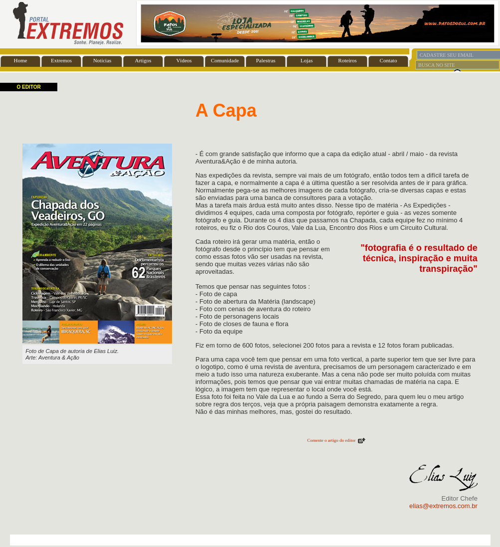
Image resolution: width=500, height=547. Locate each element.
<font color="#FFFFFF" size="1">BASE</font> (250, 23)
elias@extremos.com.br (443, 506)
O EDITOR (29, 87)
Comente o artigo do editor (331, 440)
